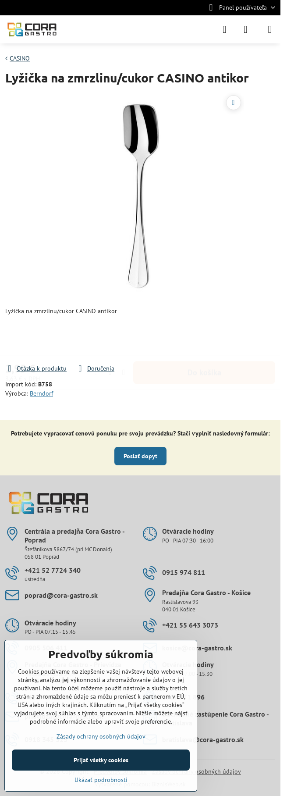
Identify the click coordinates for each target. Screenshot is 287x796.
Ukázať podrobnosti (101, 780)
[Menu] (269, 29)
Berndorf (41, 393)
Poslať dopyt (140, 456)
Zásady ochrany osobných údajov (101, 736)
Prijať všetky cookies (101, 760)
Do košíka (204, 340)
